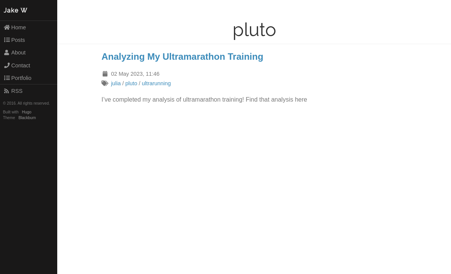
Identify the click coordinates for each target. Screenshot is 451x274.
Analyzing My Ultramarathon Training (182, 56)
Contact (16, 65)
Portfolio (17, 78)
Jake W (16, 10)
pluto (131, 83)
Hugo (26, 112)
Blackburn (27, 118)
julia (116, 83)
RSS (13, 91)
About (14, 52)
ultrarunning (156, 83)
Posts (14, 40)
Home (14, 27)
